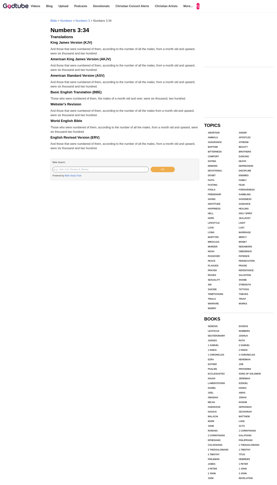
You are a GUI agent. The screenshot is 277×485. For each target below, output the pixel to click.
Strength (245, 284)
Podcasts (80, 6)
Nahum (243, 402)
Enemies (244, 175)
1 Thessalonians (249, 445)
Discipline (245, 170)
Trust (242, 299)
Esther (212, 364)
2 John (212, 473)
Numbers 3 (83, 20)
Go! (162, 169)
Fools (211, 189)
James (211, 464)
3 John (243, 473)
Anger (243, 132)
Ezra (211, 359)
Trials (212, 299)
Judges (212, 340)
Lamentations (216, 383)
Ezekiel (243, 383)
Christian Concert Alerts (132, 6)
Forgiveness (247, 189)
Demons (213, 166)
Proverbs (245, 369)
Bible (53, 20)
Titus (242, 454)
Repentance (246, 270)
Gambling (245, 194)
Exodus (243, 326)
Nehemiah (244, 359)
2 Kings (243, 350)
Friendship (214, 194)
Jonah (242, 397)
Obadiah (213, 397)
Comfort (213, 156)
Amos (242, 393)
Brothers (245, 151)
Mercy (243, 237)
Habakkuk (214, 407)
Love (211, 227)
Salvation (245, 275)
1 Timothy (244, 449)
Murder (213, 246)
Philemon (213, 459)
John (211, 426)
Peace (211, 261)
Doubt (212, 175)
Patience (244, 256)
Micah (211, 402)
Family (243, 180)
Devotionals (101, 6)
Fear (242, 185)
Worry (212, 308)
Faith (211, 180)
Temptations (215, 294)
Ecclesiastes (216, 374)
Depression (246, 166)
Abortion (214, 132)
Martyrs (213, 237)
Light (242, 223)
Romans (213, 430)
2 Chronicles (247, 355)
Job (241, 364)
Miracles (213, 242)
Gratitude (214, 204)
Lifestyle (214, 223)
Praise (243, 265)
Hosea (243, 388)
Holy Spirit (245, 213)
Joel (211, 393)
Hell (211, 213)
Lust (241, 227)
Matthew (244, 416)
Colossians (215, 445)
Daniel (212, 388)
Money (243, 242)
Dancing (244, 156)
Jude (211, 478)
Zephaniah (245, 407)
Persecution (247, 261)
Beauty (243, 147)
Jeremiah (244, 378)
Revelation (246, 478)
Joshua (243, 336)
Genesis (213, 326)
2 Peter (212, 468)
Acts (242, 426)
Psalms (212, 369)
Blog (49, 6)
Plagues (213, 265)
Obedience (245, 251)
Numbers (66, 20)
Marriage (245, 232)
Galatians (245, 435)
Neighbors (245, 246)
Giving (212, 199)
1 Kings (212, 350)
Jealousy (245, 218)
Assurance (215, 142)
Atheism (243, 142)
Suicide (212, 289)
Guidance (244, 204)
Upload (63, 6)
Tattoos (244, 289)
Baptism (213, 147)
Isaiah (211, 378)
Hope (211, 218)
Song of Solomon (250, 374)
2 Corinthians (216, 435)
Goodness (245, 199)
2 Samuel (244, 345)
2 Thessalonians (218, 449)
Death (242, 161)
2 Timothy (214, 454)
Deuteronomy (216, 336)
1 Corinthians (247, 430)
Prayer (212, 270)
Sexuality (214, 280)
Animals (213, 137)
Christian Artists (166, 6)
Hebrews (244, 459)
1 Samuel (213, 345)
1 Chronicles (216, 355)
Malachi (213, 416)
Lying (211, 232)
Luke (242, 421)
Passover (214, 256)
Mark (211, 421)
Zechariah (245, 411)
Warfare (213, 303)
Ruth (242, 340)
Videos (35, 6)
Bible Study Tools (73, 175)
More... (188, 6)
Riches (212, 275)
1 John (243, 468)
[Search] (198, 6)
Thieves (243, 294)
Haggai (212, 411)
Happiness (214, 208)
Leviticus (213, 331)
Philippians (245, 440)
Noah (211, 251)
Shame (243, 280)
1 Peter (243, 464)
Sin (210, 284)
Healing (244, 208)
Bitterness (215, 151)
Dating (212, 161)
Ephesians (214, 440)
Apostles (245, 137)
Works (243, 303)
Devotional (215, 170)
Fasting (212, 185)
